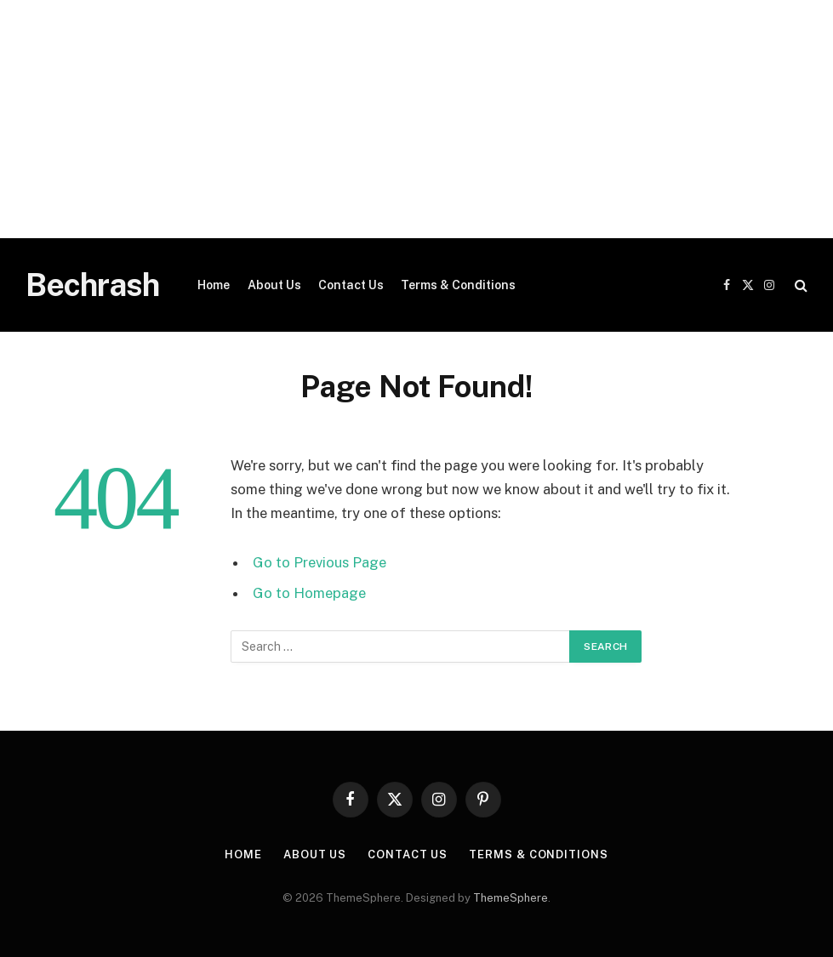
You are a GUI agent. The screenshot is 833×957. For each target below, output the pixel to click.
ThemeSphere (510, 897)
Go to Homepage (309, 592)
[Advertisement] (416, 119)
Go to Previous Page (319, 562)
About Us (274, 285)
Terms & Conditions (458, 285)
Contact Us (351, 285)
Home (213, 285)
